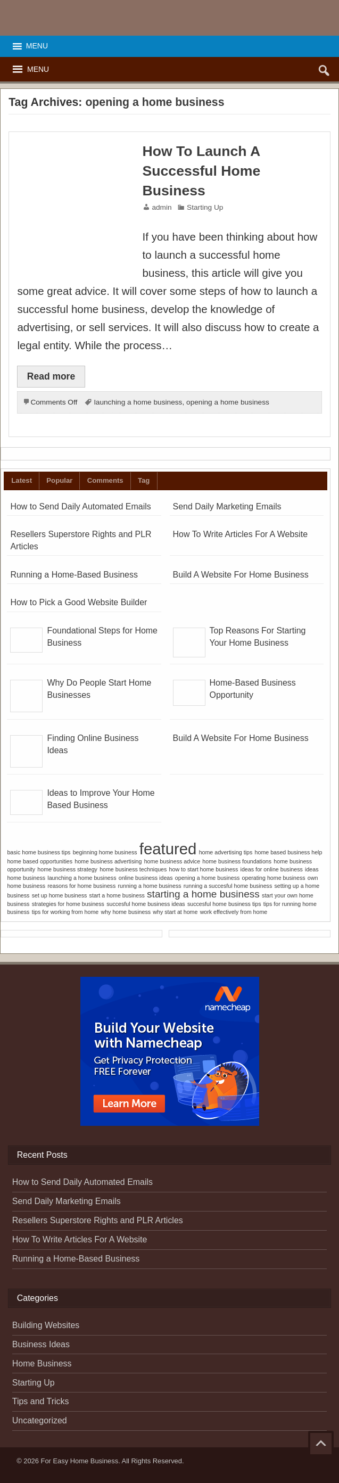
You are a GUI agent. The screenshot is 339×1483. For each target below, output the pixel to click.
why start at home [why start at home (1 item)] (175, 912)
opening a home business (227, 402)
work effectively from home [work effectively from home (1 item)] (234, 912)
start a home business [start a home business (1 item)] (117, 895)
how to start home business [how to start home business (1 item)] (203, 869)
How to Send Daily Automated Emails (80, 506)
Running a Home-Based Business (73, 574)
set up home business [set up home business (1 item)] (59, 895)
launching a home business (138, 402)
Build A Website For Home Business (241, 574)
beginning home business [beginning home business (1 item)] (105, 852)
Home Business (42, 1363)
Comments (105, 480)
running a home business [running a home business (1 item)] (149, 886)
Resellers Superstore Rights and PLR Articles (97, 1220)
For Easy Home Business (80, 1461)
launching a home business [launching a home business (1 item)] (81, 878)
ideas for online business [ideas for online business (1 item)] (272, 869)
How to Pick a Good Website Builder (78, 602)
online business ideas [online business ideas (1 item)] (146, 878)
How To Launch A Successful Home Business (202, 171)
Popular (59, 480)
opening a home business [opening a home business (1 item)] (207, 878)
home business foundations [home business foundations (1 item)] (236, 861)
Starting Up (205, 207)
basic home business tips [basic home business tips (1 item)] (38, 852)
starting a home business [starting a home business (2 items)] (203, 894)
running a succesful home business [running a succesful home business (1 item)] (228, 886)
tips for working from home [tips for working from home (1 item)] (65, 912)
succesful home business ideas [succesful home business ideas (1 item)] (145, 904)
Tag (144, 480)
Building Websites (46, 1325)
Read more (51, 376)
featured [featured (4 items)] (168, 849)
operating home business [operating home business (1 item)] (273, 878)
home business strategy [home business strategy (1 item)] (67, 869)
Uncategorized (39, 1420)
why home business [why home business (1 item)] (126, 912)
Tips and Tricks (40, 1401)
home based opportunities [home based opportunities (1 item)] (39, 861)
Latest (21, 480)
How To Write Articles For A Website (240, 534)
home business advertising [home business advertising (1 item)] (108, 861)
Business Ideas (41, 1344)
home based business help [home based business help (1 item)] (289, 852)
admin (161, 207)
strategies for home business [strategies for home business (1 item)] (68, 904)
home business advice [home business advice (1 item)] (172, 861)
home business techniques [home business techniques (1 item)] (133, 869)
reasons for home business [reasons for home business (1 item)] (81, 886)
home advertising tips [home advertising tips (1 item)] (226, 852)
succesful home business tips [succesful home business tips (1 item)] (224, 904)
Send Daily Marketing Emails (227, 506)
